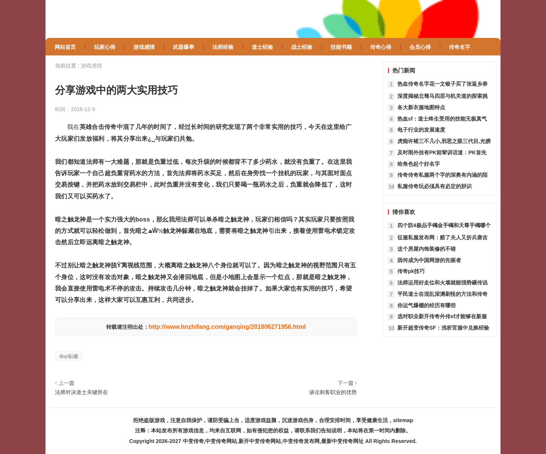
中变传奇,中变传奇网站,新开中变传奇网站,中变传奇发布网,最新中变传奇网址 (273, 441)
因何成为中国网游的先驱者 (429, 260)
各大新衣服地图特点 (421, 107)
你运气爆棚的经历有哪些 (426, 305)
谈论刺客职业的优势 (333, 392)
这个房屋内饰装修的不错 (426, 249)
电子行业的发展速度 (421, 130)
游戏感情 (91, 66)
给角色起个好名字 (418, 164)
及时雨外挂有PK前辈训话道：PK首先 (441, 152)
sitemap (403, 420)
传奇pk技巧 (411, 271)
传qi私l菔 (68, 356)
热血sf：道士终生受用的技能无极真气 (442, 119)
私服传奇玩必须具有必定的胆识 (434, 186)
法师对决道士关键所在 (81, 392)
